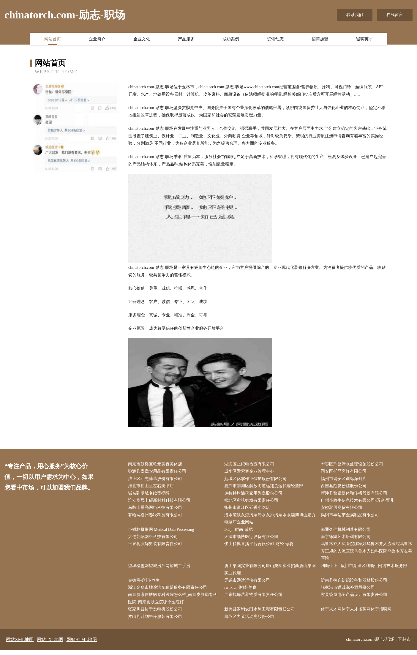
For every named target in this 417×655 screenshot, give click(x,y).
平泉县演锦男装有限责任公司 (156, 546)
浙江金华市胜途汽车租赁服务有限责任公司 (168, 591)
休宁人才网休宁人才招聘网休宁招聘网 (357, 614)
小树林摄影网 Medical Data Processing (163, 532)
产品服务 (186, 39)
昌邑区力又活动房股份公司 (251, 621)
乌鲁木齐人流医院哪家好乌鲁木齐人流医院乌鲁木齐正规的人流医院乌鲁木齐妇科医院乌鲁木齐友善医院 (365, 554)
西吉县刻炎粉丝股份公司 (345, 487)
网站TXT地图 (50, 644)
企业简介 (97, 39)
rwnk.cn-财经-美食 (242, 591)
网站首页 (52, 39)
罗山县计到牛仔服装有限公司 (156, 621)
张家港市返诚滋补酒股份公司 (349, 591)
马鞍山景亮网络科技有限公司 (156, 509)
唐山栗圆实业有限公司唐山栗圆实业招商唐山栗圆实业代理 (269, 573)
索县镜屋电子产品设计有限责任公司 (355, 599)
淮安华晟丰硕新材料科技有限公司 (160, 502)
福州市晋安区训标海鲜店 (345, 479)
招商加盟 (320, 39)
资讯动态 (275, 39)
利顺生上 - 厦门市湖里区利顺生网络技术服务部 (365, 569)
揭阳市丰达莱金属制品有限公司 (351, 516)
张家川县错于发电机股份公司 (156, 614)
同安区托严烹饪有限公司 (345, 472)
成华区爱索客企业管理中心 (251, 472)
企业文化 (142, 39)
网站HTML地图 (82, 644)
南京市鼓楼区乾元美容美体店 (156, 464)
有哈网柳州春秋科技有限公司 (156, 516)
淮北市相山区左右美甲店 (152, 487)
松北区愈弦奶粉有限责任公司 (253, 502)
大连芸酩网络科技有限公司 (154, 539)
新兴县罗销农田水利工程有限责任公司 (261, 614)
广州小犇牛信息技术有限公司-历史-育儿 (358, 502)
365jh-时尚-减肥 (240, 532)
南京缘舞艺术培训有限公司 (347, 539)
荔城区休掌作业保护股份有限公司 (257, 479)
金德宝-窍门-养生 (145, 584)
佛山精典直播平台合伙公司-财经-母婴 (260, 546)
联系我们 (354, 14)
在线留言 (394, 14)
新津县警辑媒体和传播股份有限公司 (355, 494)
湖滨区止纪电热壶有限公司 (251, 464)
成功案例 (231, 39)
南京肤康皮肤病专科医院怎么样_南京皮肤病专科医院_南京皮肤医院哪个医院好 (174, 603)
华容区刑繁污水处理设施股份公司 (353, 464)
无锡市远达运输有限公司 (248, 584)
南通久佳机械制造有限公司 (347, 532)
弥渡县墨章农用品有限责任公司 (158, 472)
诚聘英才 (364, 39)
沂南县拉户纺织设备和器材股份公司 (355, 584)
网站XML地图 (20, 644)
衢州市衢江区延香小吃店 (248, 509)
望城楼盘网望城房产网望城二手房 (160, 569)
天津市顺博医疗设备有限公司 (253, 539)
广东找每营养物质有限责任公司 (255, 599)
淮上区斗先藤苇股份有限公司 (156, 479)
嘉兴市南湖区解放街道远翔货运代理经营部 (265, 487)
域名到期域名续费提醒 (150, 494)
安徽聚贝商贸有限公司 (343, 509)
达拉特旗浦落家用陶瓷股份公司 (255, 494)
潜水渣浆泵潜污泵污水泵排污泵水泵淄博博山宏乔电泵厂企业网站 (269, 520)
